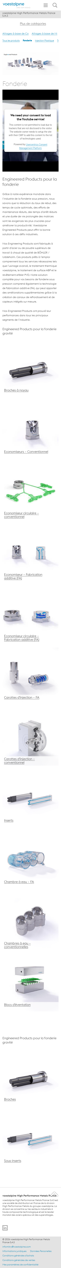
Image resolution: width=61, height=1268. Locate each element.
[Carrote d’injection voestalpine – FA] (30, 676)
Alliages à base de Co (15, 33)
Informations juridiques (14, 1251)
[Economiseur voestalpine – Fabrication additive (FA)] (30, 553)
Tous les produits (11, 40)
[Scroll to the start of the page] (54, 1194)
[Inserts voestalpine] (30, 799)
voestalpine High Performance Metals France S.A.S (28, 14)
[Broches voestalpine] (30, 368)
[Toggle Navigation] (45, 5)
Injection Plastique (44, 40)
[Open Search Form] (55, 3)
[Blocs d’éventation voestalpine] (30, 983)
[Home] (16, 5)
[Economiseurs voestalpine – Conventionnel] (30, 491)
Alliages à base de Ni (44, 33)
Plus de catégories (33, 23)
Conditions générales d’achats (18, 1255)
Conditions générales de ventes (18, 1260)
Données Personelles (41, 1251)
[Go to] (5, 1227)
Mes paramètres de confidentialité (20, 1264)
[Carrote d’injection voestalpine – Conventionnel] (30, 737)
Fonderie (27, 40)
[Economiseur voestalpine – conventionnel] (30, 430)
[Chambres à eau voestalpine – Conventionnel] (30, 921)
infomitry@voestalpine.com (16, 1246)
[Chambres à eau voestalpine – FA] (30, 860)
